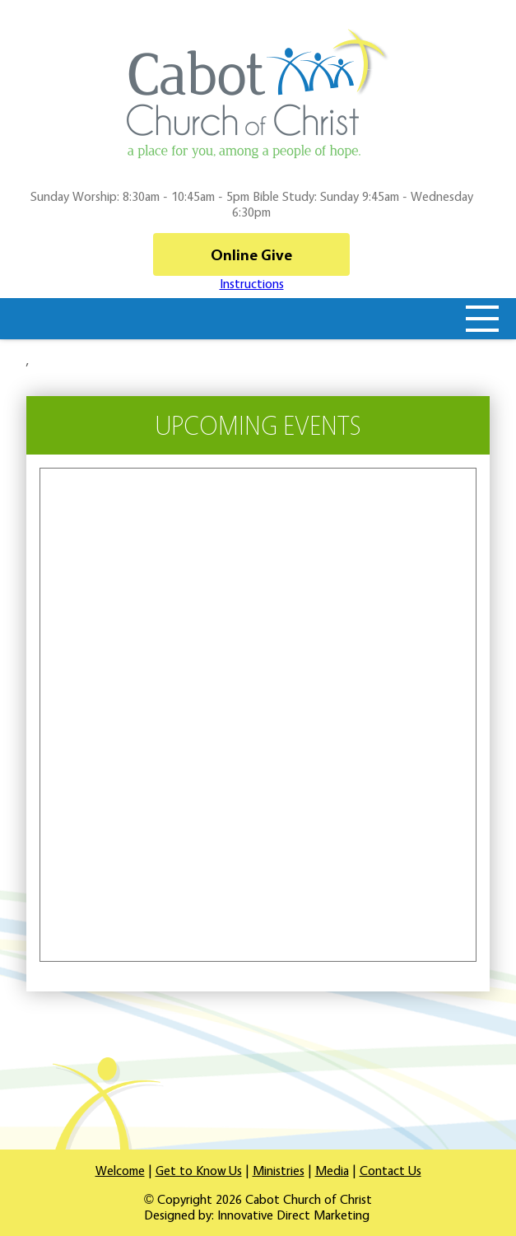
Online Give (251, 254)
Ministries (278, 1170)
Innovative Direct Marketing (293, 1215)
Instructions (252, 284)
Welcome (120, 1170)
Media (332, 1170)
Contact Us (390, 1170)
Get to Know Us (199, 1170)
